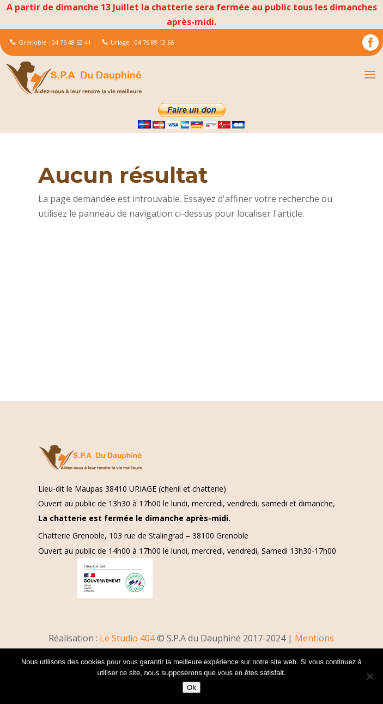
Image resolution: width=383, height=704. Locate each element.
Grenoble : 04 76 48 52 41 (50, 42)
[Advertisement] (191, 320)
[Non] (369, 676)
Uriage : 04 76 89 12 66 (138, 42)
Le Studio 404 (128, 638)
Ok (191, 687)
